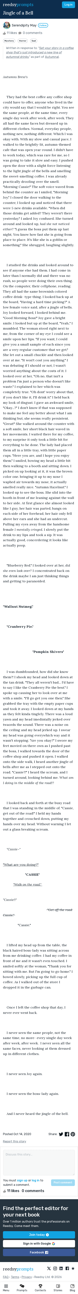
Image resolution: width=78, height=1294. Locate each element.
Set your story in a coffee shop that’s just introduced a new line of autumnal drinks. (40, 52)
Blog (72, 1290)
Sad (34, 40)
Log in (68, 4)
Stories (58, 1290)
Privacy (27, 1277)
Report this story (14, 1141)
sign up (22, 1180)
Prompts (22, 1290)
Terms (15, 1277)
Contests (40, 1290)
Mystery (9, 40)
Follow (43, 25)
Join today (39, 1235)
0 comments (30, 33)
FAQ (5, 1277)
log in (35, 1180)
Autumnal (52, 57)
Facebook (39, 1252)
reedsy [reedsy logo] (18, 4)
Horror (22, 40)
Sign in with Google (39, 1243)
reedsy (18, 1269)
